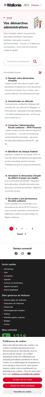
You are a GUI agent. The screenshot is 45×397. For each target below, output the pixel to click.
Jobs (6, 272)
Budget (7, 321)
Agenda (7, 279)
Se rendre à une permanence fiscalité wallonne (22, 200)
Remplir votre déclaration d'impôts (21, 79)
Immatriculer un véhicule (20, 101)
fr (26, 5)
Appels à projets (11, 286)
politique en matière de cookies (26, 374)
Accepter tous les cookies (22, 380)
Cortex (6, 324)
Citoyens (35, 5)
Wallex (7, 314)
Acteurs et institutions (13, 283)
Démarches (8, 269)
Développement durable (14, 310)
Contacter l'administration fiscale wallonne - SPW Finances (24, 126)
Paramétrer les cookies (22, 392)
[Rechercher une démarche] (22, 61)
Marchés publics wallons (14, 317)
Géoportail (8, 307)
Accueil (9, 18)
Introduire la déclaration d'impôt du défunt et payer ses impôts (24, 177)
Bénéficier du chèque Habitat (23, 151)
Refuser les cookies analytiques (22, 386)
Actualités (8, 276)
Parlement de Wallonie (14, 303)
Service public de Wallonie (15, 300)
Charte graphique (11, 290)
